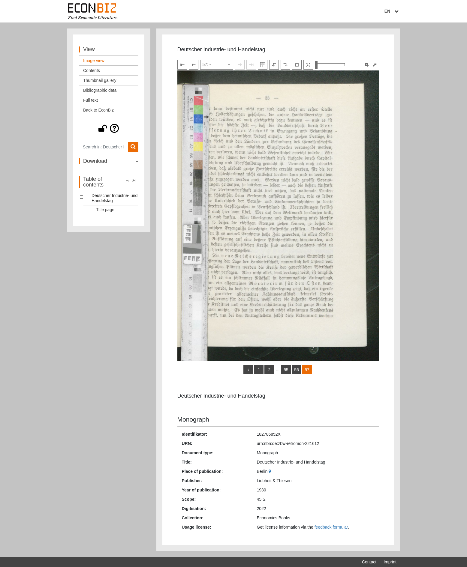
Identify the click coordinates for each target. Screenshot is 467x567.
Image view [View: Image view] (93, 60)
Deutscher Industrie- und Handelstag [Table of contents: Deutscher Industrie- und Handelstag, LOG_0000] (114, 198)
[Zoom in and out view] (330, 64)
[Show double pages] (262, 64)
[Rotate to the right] (285, 64)
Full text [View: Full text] (90, 100)
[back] (248, 369)
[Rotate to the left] (274, 64)
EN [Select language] (392, 11)
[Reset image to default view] (296, 64)
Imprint (390, 562)
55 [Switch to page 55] (286, 369)
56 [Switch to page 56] (296, 369)
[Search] (133, 147)
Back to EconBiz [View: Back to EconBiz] (98, 110)
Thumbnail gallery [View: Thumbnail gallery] (99, 80)
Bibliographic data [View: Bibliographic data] (99, 90)
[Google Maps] (271, 471)
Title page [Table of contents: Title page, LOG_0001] (105, 209)
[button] (108, 128)
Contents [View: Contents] (91, 70)
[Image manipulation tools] (374, 64)
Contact (369, 562)
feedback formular (331, 527)
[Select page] (216, 64)
